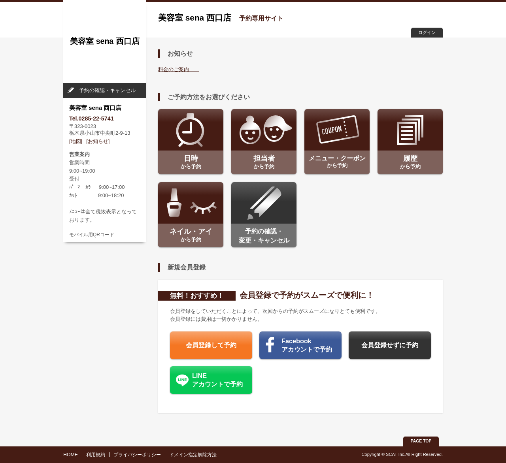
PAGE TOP (421, 441)
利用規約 (95, 454)
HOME (70, 454)
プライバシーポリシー (137, 454)
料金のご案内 (178, 69)
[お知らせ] (98, 141)
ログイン (427, 32)
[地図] (75, 141)
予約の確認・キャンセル (107, 90)
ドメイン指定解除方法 (193, 454)
